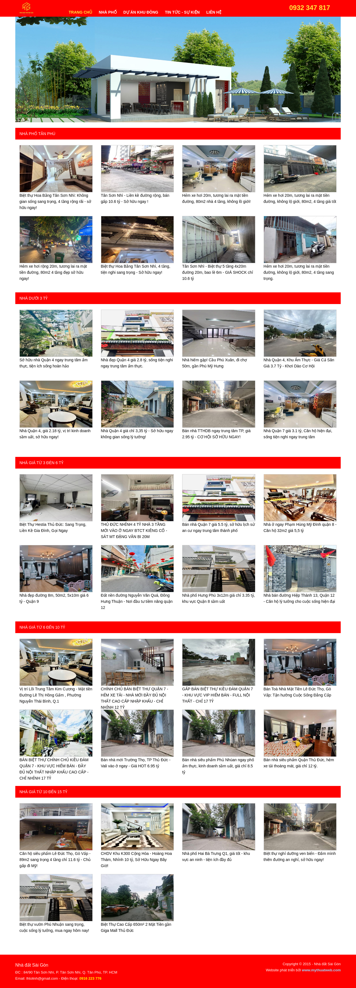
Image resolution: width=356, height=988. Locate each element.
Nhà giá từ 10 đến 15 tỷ (43, 792)
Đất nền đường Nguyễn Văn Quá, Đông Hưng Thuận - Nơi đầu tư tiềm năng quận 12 (137, 601)
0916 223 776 (90, 978)
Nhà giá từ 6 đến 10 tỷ (42, 627)
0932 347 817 (309, 7)
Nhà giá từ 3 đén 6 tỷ (41, 463)
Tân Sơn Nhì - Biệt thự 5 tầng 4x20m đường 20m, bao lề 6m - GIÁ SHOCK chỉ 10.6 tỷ (217, 272)
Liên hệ (213, 12)
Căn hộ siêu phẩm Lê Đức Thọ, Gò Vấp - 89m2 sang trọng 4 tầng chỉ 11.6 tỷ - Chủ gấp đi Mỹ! (55, 859)
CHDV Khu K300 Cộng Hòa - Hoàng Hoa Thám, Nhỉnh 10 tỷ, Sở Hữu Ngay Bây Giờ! (136, 859)
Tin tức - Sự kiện (182, 12)
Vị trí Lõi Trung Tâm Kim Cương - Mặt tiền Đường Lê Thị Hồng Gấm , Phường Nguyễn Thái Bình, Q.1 (55, 695)
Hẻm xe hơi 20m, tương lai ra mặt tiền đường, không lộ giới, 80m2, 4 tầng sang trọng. (299, 272)
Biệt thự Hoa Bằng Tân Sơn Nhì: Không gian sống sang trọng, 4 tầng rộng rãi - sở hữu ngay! (55, 201)
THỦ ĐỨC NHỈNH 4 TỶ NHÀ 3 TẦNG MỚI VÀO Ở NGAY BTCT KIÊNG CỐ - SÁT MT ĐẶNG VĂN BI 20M (134, 530)
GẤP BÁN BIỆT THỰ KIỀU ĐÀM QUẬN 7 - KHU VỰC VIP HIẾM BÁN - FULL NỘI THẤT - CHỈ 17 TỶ (217, 695)
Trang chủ (80, 12)
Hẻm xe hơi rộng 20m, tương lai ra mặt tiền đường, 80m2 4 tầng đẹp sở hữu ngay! (53, 272)
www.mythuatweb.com (321, 970)
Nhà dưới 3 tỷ (33, 298)
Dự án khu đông (140, 12)
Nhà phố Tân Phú (37, 133)
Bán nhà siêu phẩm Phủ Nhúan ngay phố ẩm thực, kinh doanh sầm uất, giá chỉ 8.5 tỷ (218, 766)
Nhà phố (108, 12)
